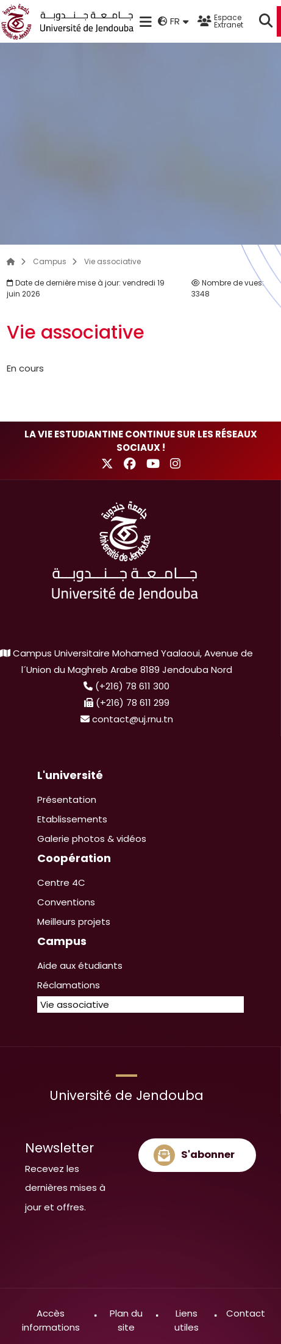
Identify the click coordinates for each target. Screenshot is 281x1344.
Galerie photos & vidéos (91, 838)
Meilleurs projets (73, 921)
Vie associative (112, 261)
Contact (245, 1313)
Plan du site (126, 1320)
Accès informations (51, 1320)
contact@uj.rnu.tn (132, 719)
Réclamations (68, 985)
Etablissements (72, 819)
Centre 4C (61, 882)
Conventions (66, 902)
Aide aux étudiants (80, 965)
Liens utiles (186, 1320)
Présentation (66, 799)
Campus (49, 261)
